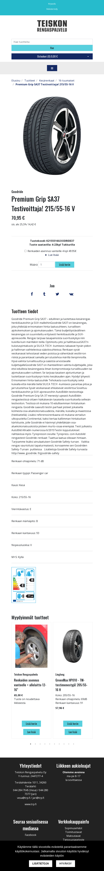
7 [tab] (59, 744)
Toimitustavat (73, 832)
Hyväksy (65, 863)
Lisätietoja (40, 863)
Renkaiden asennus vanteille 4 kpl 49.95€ (52, 251)
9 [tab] (68, 744)
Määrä (34, 264)
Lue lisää (53, 255)
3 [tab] (40, 744)
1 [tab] (30, 744)
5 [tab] (49, 744)
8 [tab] (64, 744)
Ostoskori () (47, 56)
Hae (52, 48)
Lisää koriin (64, 265)
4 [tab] (45, 744)
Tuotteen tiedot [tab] (24, 311)
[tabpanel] (31, 680)
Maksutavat (73, 836)
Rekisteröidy (52, 9)
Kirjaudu (52, 3)
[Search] (52, 42)
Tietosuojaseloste (73, 839)
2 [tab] (35, 744)
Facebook (30, 835)
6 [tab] (54, 744)
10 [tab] (73, 744)
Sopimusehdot (73, 828)
